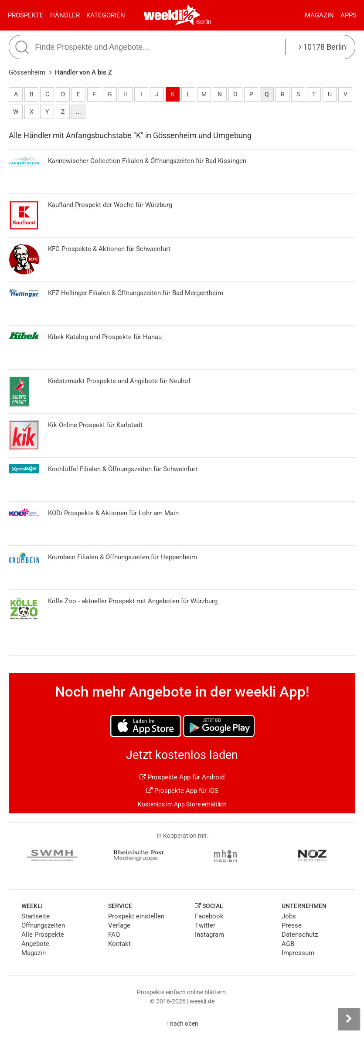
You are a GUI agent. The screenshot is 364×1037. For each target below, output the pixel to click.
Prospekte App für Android (182, 777)
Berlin (203, 21)
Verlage (119, 925)
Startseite (35, 916)
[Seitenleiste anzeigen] (349, 1019)
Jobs (289, 916)
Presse (292, 925)
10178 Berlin (322, 46)
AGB (288, 944)
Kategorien (105, 15)
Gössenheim (27, 72)
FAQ (114, 934)
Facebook (209, 916)
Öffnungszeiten (43, 925)
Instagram (209, 934)
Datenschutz (300, 934)
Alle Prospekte (42, 934)
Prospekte (26, 15)
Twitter (205, 925)
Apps (348, 15)
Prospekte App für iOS (182, 791)
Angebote (35, 944)
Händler (65, 15)
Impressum (298, 953)
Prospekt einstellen (136, 916)
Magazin (319, 15)
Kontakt (119, 944)
